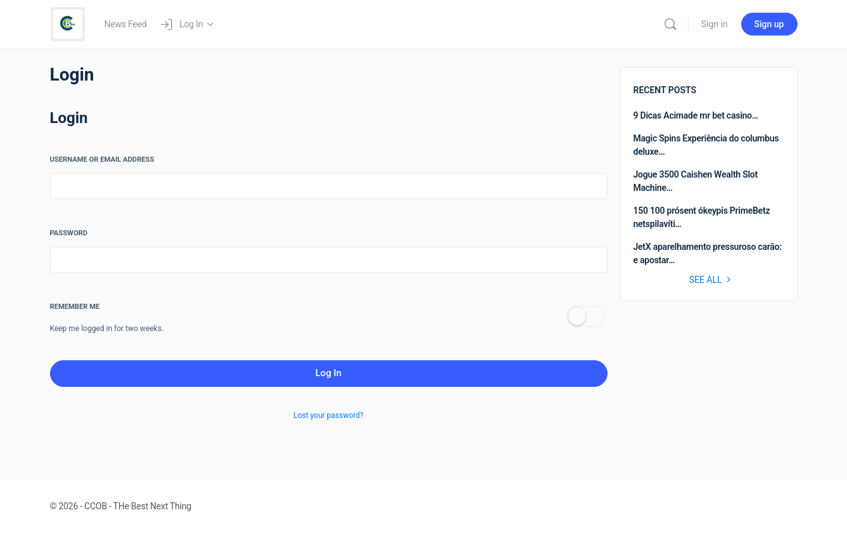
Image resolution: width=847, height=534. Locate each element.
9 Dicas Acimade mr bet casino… (696, 115)
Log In (328, 373)
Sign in (714, 24)
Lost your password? (328, 415)
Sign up (769, 24)
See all (712, 280)
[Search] (670, 24)
